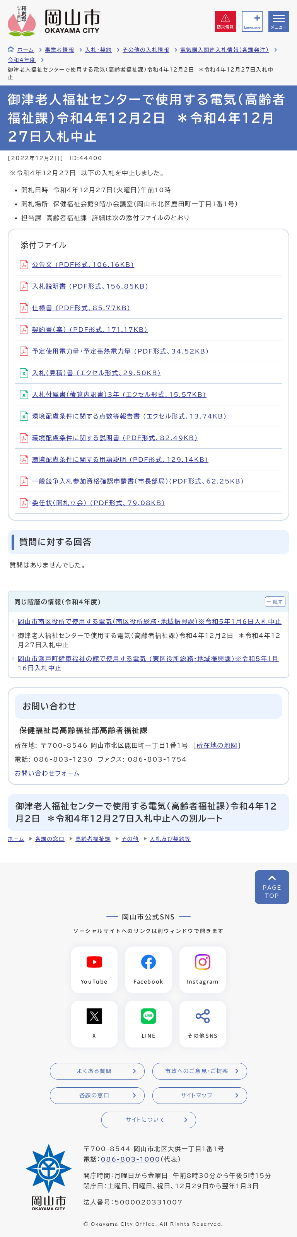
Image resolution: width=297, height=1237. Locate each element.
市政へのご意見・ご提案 (197, 1071)
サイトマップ (197, 1096)
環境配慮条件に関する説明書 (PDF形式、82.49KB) (109, 438)
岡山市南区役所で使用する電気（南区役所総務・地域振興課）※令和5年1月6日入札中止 (150, 621)
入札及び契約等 (170, 839)
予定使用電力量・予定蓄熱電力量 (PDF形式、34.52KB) (114, 351)
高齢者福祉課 (93, 839)
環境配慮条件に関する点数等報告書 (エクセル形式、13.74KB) (123, 416)
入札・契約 (98, 50)
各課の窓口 (50, 839)
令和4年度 (22, 60)
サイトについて (145, 1120)
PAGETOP (272, 892)
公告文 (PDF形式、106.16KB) (77, 264)
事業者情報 (59, 50)
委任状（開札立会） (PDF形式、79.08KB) (92, 503)
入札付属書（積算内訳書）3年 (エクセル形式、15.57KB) (113, 394)
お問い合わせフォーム (47, 773)
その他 (130, 839)
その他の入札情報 (146, 50)
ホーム (25, 50)
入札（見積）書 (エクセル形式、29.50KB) (90, 373)
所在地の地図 (216, 745)
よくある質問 (94, 1071)
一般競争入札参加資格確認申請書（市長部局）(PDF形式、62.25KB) (132, 481)
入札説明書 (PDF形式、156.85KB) (84, 286)
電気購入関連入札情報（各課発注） (224, 50)
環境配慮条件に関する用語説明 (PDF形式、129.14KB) (114, 459)
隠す (278, 602)
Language (252, 27)
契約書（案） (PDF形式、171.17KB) (84, 329)
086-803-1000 (130, 1160)
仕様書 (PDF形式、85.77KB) (75, 308)
